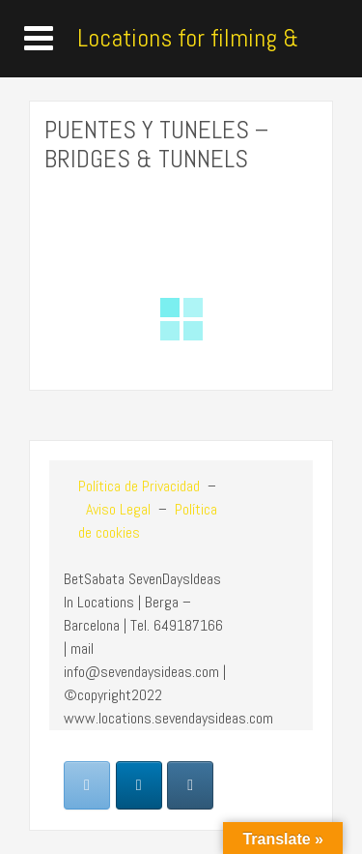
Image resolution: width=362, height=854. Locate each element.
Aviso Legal (116, 509)
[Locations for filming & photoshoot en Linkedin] (139, 785)
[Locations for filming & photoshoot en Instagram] (190, 785)
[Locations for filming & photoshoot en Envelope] (87, 785)
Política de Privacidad (139, 486)
